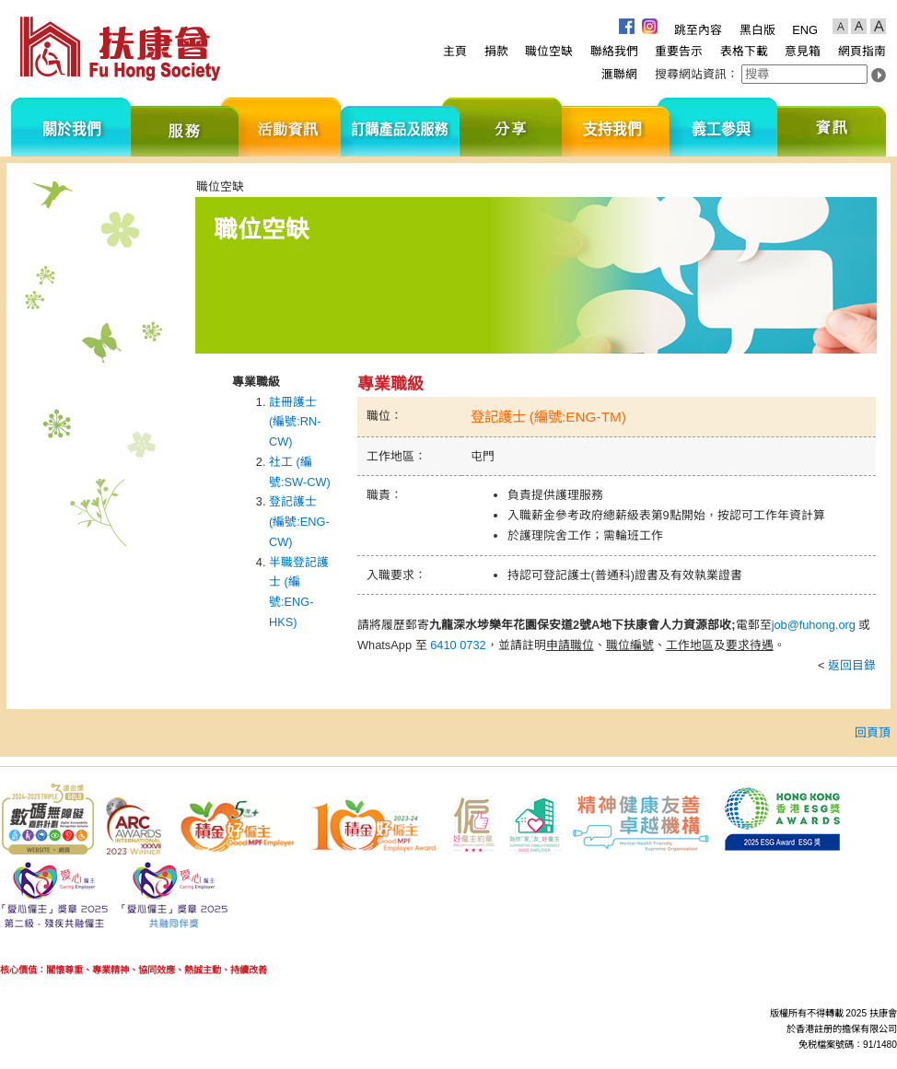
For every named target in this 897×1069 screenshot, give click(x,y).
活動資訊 (290, 127)
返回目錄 (852, 665)
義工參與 (723, 127)
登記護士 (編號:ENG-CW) (299, 521)
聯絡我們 (614, 51)
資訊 (831, 127)
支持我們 (616, 127)
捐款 (496, 51)
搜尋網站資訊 (691, 74)
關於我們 (71, 127)
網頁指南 (862, 51)
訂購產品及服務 (400, 127)
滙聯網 (619, 74)
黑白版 (757, 30)
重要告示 (679, 51)
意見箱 (803, 51)
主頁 (455, 51)
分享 (511, 127)
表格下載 (744, 51)
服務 (185, 127)
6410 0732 (458, 645)
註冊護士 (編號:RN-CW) (295, 422)
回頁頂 (873, 732)
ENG (805, 30)
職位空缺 (549, 51)
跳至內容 (698, 30)
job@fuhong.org (814, 625)
